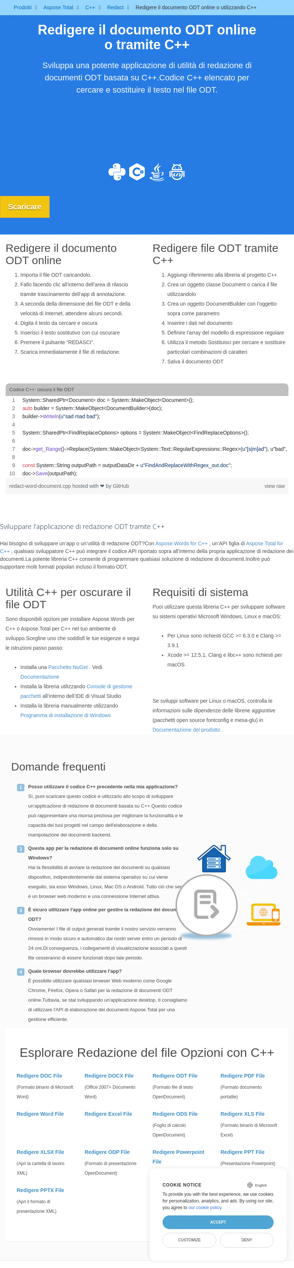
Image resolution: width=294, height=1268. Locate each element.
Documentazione (39, 677)
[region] (147, 436)
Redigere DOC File (39, 1075)
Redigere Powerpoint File (178, 1156)
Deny (246, 1240)
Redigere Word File (40, 1113)
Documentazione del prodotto (186, 730)
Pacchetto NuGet (68, 667)
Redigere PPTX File (40, 1190)
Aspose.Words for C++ (181, 543)
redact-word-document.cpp (40, 486)
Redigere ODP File (107, 1152)
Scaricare (26, 207)
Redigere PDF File (243, 1075)
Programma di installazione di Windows (65, 715)
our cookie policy (204, 1207)
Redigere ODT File (175, 1075)
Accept (218, 1222)
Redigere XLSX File (40, 1152)
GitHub (121, 486)
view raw (275, 486)
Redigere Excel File (108, 1113)
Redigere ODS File (175, 1113)
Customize (189, 1240)
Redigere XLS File (243, 1113)
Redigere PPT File (243, 1152)
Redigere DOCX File (109, 1075)
